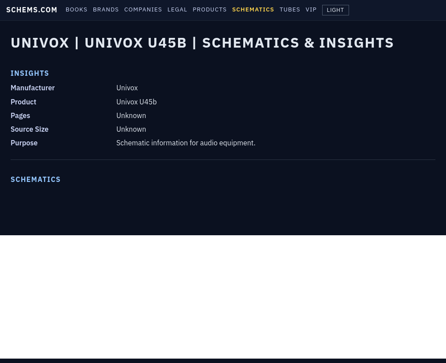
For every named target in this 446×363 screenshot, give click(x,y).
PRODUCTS (210, 9)
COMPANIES (143, 9)
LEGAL (177, 9)
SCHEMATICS (253, 9)
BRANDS (106, 9)
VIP (311, 9)
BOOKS (77, 9)
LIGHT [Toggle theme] (335, 10)
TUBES (289, 9)
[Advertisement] (223, 297)
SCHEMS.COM (32, 9)
